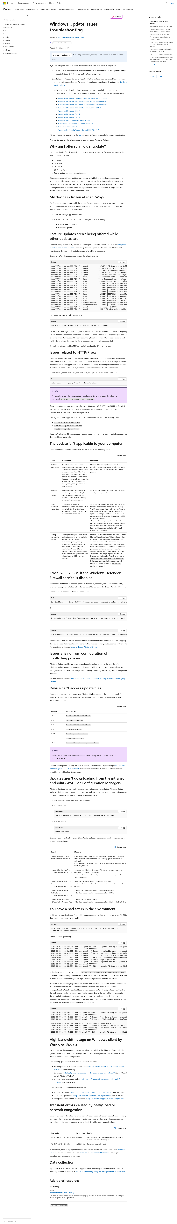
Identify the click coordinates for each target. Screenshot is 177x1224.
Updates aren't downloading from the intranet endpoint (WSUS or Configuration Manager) (161, 59)
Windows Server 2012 (66, 127)
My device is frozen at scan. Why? (161, 26)
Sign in (172, 3)
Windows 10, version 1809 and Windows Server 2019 (78, 108)
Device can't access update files (161, 54)
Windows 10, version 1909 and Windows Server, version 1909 (82, 101)
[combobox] (15, 20)
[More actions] (125, 17)
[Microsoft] (4, 3)
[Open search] (166, 3)
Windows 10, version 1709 (68, 114)
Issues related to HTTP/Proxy (160, 34)
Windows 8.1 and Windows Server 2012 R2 (75, 123)
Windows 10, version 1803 (68, 111)
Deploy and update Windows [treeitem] (14, 24)
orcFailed (83, 1153)
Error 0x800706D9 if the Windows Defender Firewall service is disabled (161, 44)
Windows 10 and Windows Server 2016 (73, 120)
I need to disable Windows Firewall (84, 647)
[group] (88, 288)
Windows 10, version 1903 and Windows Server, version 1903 (82, 104)
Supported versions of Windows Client (70, 37)
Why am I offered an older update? (159, 22)
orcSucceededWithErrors (99, 1153)
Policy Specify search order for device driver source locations (89, 1073)
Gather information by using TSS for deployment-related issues (100, 1171)
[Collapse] (27, 15)
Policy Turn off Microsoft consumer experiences (91, 1095)
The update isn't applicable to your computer (160, 38)
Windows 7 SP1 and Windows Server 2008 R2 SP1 (77, 130)
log (80, 135)
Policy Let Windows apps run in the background (104, 1098)
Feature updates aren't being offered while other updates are (160, 30)
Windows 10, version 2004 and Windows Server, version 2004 (82, 98)
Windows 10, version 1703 (68, 117)
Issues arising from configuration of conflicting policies (161, 50)
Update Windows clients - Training (62, 1193)
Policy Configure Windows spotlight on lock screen (89, 1092)
